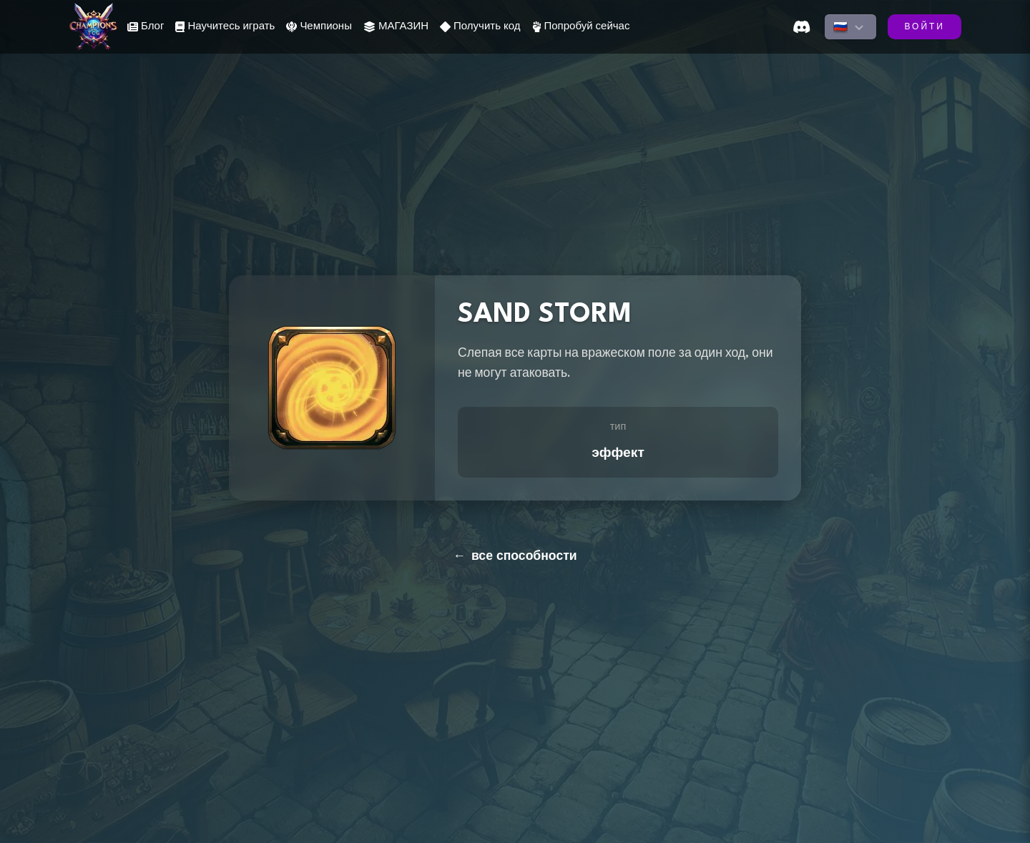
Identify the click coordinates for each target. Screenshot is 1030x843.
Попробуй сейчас (581, 26)
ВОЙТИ (924, 27)
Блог (145, 26)
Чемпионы (319, 26)
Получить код (480, 26)
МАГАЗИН (395, 26)
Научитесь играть (225, 26)
